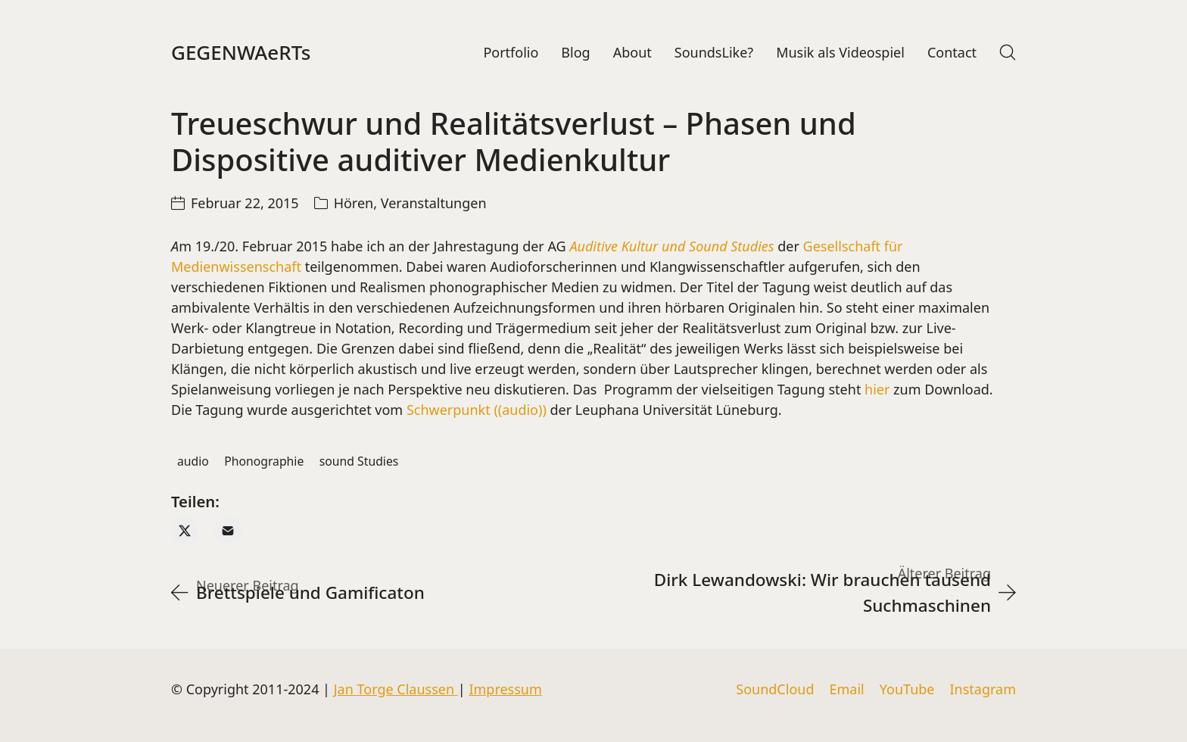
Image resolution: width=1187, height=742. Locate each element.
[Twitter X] (185, 530)
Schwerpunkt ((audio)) (477, 410)
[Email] (228, 530)
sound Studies (359, 461)
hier (877, 389)
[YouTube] (907, 689)
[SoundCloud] (775, 689)
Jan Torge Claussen (396, 689)
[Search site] (1007, 52)
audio (193, 461)
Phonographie (264, 461)
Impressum (505, 689)
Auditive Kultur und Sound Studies (671, 246)
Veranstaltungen (434, 203)
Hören (354, 203)
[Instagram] (982, 689)
